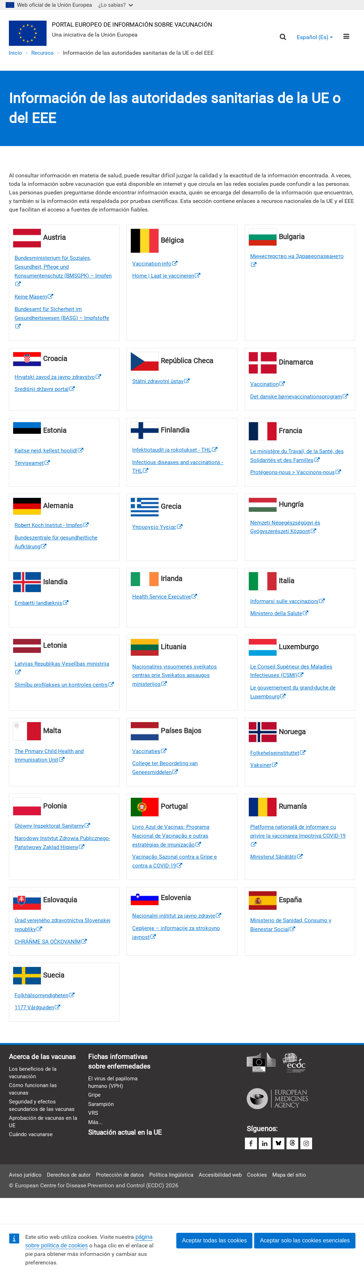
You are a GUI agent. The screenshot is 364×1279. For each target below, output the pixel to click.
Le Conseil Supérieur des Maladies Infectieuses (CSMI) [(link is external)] (293, 686)
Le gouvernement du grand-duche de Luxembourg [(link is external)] (296, 708)
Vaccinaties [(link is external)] (150, 767)
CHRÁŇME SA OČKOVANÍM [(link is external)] (52, 961)
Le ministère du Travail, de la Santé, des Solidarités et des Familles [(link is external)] (299, 469)
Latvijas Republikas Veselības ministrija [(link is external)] (52, 684)
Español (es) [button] (314, 37)
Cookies (266, 1198)
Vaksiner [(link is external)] (264, 782)
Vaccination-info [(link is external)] (156, 264)
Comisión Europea (261, 1082)
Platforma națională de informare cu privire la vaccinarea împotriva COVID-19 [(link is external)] (297, 853)
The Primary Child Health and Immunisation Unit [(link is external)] (51, 772)
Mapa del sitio (299, 1198)
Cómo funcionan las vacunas (34, 1120)
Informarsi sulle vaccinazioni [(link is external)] (289, 616)
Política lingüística (177, 1198)
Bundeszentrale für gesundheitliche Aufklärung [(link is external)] (59, 557)
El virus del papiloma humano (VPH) (114, 1103)
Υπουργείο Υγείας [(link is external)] (159, 541)
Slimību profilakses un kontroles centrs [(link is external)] (63, 706)
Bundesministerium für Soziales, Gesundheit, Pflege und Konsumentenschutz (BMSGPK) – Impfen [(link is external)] (57, 273)
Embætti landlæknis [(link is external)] (43, 617)
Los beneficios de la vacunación (34, 1103)
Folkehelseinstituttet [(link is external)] (278, 769)
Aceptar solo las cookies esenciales (305, 1240)
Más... (95, 1144)
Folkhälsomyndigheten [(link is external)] (46, 1015)
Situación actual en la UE (127, 1155)
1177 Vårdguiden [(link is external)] (39, 1028)
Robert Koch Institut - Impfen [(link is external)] (53, 539)
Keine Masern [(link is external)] (35, 299)
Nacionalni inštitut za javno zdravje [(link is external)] (179, 934)
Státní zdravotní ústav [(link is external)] (163, 384)
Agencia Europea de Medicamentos (277, 1118)
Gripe (94, 1116)
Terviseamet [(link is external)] (33, 476)
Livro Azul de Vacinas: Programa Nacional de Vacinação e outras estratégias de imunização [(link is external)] (173, 853)
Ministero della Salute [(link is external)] (280, 628)
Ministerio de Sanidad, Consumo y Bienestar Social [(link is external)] (293, 944)
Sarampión (102, 1126)
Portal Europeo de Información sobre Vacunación (137, 24)
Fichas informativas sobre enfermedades (121, 1082)
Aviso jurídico (26, 1198)
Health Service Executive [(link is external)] (166, 611)
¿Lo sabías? (115, 5)
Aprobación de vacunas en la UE (42, 1162)
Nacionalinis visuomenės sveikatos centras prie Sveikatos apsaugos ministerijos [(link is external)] (176, 690)
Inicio (15, 53)
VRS (93, 1135)
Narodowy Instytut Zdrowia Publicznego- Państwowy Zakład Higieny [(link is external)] (55, 865)
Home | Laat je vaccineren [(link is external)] (167, 277)
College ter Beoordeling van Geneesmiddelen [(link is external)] (166, 785)
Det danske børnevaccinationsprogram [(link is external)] (298, 405)
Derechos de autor (70, 1198)
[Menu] (346, 37)
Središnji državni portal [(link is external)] (47, 392)
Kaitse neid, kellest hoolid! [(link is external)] (50, 463)
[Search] (282, 37)
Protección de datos (124, 1198)
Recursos (43, 53)
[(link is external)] (181, 463)
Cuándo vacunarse (32, 1175)
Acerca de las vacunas (30, 1082)
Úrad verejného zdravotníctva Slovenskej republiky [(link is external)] (51, 944)
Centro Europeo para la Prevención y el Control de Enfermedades (294, 1082)
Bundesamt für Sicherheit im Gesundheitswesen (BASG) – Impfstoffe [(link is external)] (51, 320)
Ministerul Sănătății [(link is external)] (278, 875)
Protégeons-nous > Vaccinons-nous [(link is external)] (297, 486)
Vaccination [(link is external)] (268, 387)
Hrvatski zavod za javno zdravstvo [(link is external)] (61, 380)
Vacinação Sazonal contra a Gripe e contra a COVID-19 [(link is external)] (177, 880)
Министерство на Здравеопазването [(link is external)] (299, 262)
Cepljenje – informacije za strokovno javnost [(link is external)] (178, 952)
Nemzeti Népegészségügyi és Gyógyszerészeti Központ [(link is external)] (286, 541)
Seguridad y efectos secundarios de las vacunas (34, 1141)
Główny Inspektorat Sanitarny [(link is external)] (55, 843)
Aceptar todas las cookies (214, 1240)
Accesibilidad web (228, 1198)
